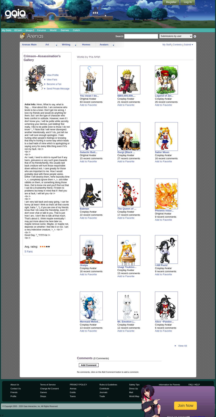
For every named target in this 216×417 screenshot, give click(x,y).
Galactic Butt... (88, 152)
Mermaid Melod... (90, 321)
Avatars (104, 44)
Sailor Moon (162, 152)
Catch (76, 30)
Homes (86, 44)
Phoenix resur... (164, 210)
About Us (15, 384)
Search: (120, 36)
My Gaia (6, 30)
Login (187, 3)
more (56, 44)
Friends (14, 392)
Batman (84, 208)
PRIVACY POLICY (78, 384)
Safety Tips (134, 384)
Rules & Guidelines (108, 384)
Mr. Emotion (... (126, 321)
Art (47, 44)
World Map (134, 396)
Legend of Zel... (164, 95)
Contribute (104, 388)
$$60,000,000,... (126, 95)
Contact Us (16, 388)
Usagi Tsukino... (126, 267)
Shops (30, 30)
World (53, 30)
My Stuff (166, 44)
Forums (41, 30)
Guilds (73, 392)
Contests (177, 44)
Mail (131, 392)
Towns (73, 396)
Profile (13, 396)
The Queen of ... (126, 208)
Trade (102, 396)
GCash (18, 30)
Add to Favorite (88, 105)
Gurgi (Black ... (126, 152)
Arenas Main (29, 44)
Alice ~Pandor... (164, 321)
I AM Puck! (161, 265)
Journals (103, 392)
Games (65, 30)
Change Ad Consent (49, 388)
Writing (66, 44)
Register (171, 3)
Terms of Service (48, 384)
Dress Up (133, 388)
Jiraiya (84, 265)
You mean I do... (89, 95)
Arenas (73, 388)
